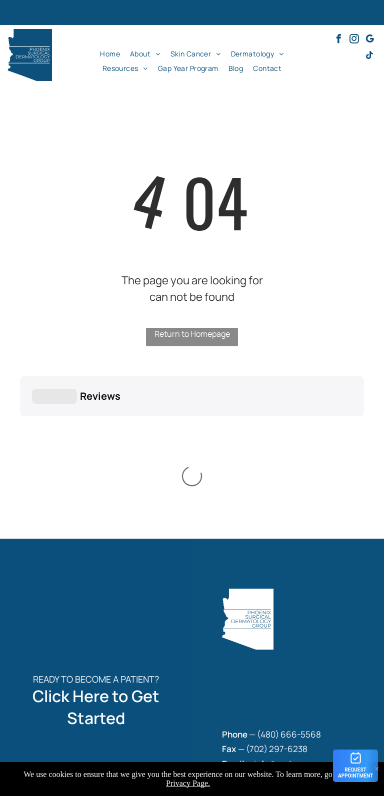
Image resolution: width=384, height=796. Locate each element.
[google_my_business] (369, 40)
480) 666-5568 (290, 579)
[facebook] (339, 40)
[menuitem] (110, 53)
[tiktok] (369, 56)
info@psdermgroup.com (301, 609)
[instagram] (354, 40)
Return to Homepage (192, 333)
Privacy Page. (188, 783)
